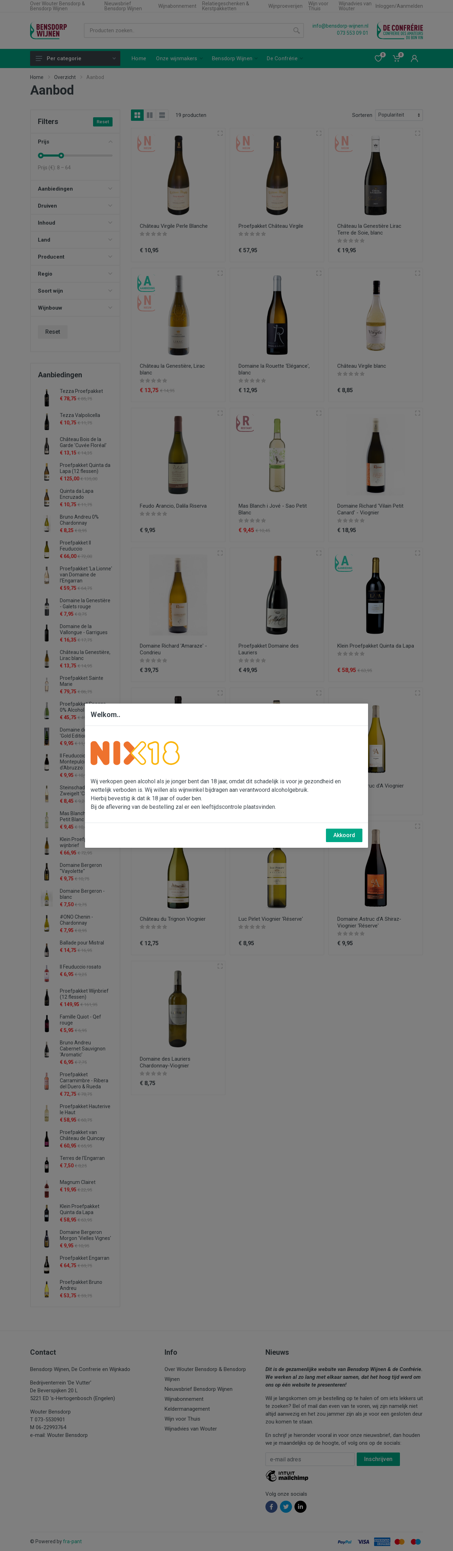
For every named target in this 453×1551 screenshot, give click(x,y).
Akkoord (344, 835)
